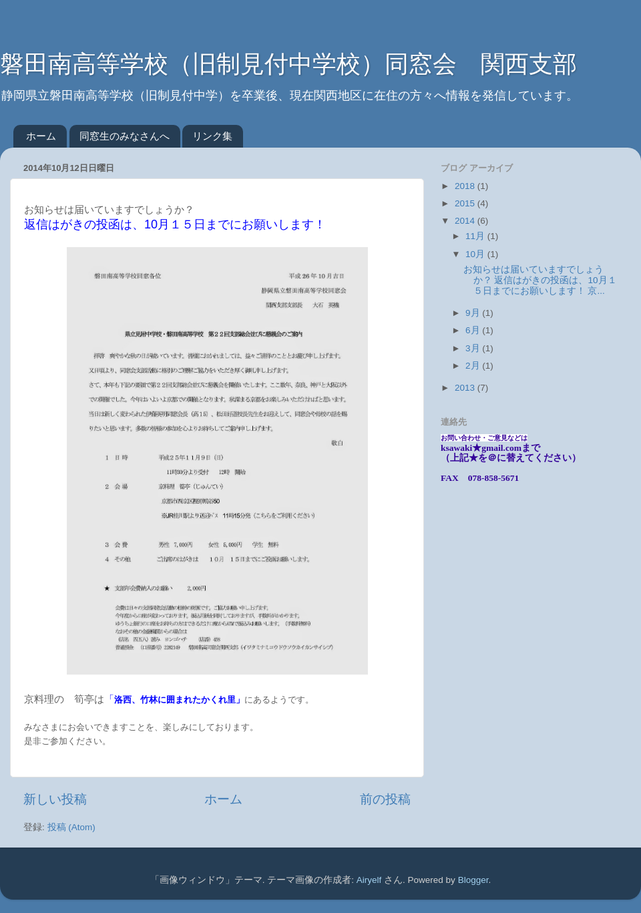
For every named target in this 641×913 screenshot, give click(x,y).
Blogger (473, 880)
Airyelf (369, 880)
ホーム (41, 136)
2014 (466, 221)
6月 (473, 330)
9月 (473, 313)
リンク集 (212, 136)
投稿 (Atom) (71, 827)
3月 (473, 348)
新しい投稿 (55, 799)
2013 (466, 388)
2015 (466, 203)
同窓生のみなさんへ (124, 136)
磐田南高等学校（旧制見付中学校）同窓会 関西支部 (288, 63)
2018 (466, 186)
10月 (476, 254)
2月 (473, 366)
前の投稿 (385, 799)
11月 (476, 236)
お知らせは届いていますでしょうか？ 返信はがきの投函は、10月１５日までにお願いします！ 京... (540, 280)
